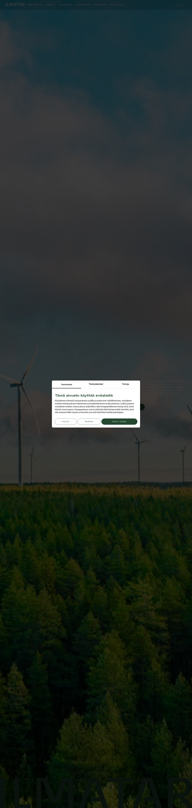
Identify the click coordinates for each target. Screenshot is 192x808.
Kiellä (65, 422)
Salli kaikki (119, 422)
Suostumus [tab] (66, 384)
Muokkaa (89, 422)
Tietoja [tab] (125, 384)
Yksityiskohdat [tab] (96, 384)
